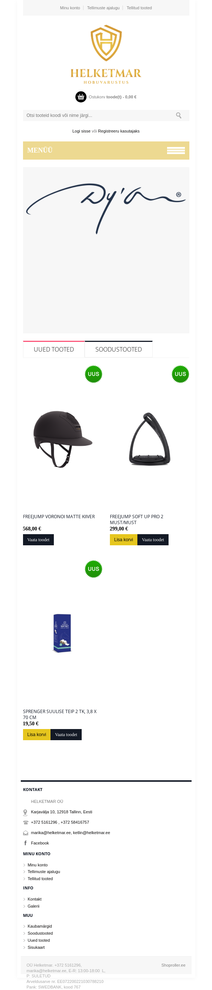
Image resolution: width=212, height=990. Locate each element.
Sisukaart (36, 947)
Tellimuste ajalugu (103, 8)
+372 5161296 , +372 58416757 (60, 822)
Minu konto (70, 8)
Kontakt (35, 899)
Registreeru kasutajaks (119, 131)
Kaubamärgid (40, 926)
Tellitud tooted (139, 8)
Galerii (34, 906)
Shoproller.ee (174, 965)
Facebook (40, 843)
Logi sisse (81, 131)
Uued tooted (54, 349)
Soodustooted (118, 349)
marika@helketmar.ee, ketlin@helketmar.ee (70, 832)
